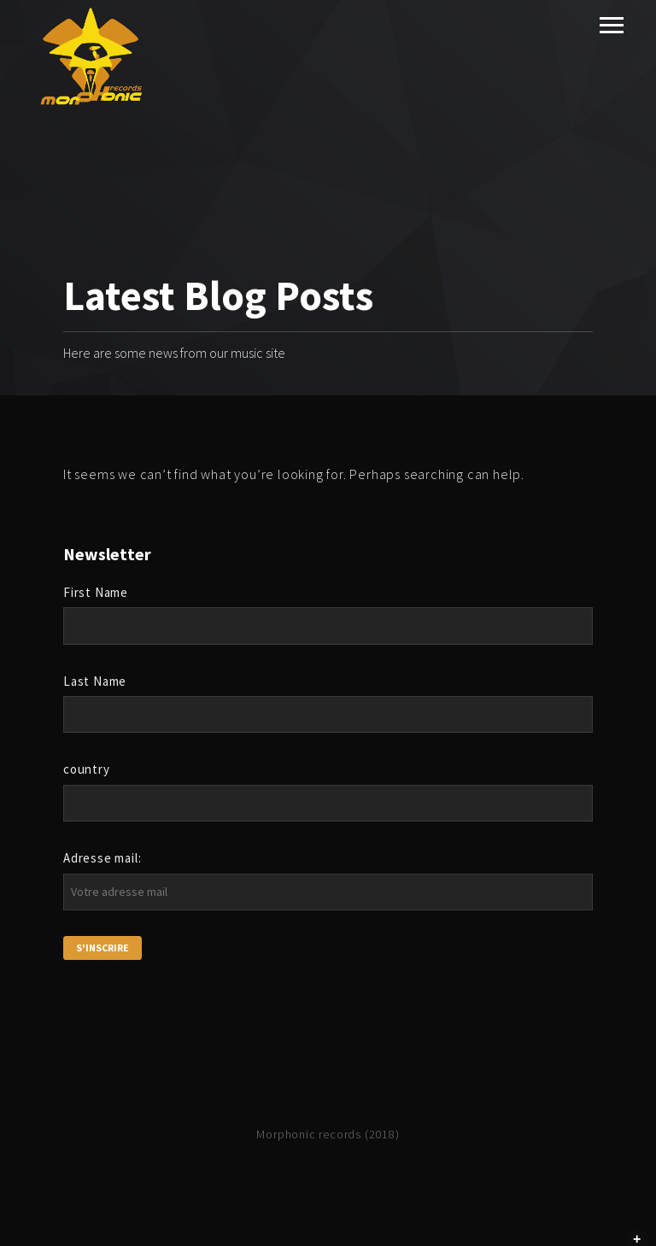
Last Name (94, 681)
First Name (95, 592)
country (86, 769)
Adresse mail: (102, 858)
